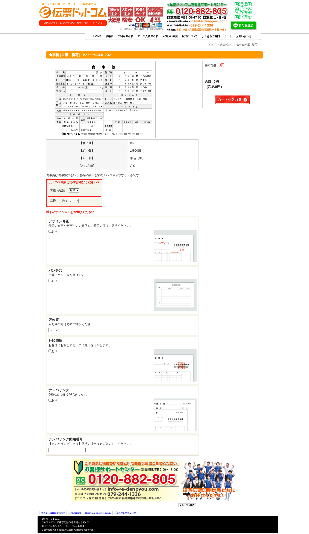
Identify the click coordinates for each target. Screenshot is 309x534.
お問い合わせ (243, 36)
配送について (189, 36)
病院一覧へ (226, 44)
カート (228, 36)
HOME (97, 36)
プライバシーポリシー (125, 512)
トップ (211, 44)
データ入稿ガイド (147, 36)
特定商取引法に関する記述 (98, 512)
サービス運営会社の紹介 (53, 512)
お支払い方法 (170, 36)
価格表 (109, 36)
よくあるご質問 (211, 36)
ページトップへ (187, 505)
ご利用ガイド (125, 36)
